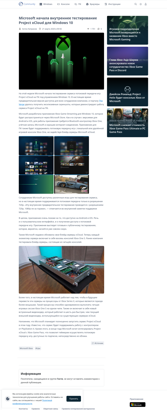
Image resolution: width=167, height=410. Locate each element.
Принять (73, 398)
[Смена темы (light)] (140, 4)
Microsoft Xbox (26, 348)
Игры (37, 348)
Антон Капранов (29, 29)
